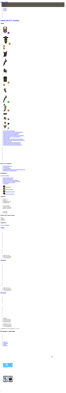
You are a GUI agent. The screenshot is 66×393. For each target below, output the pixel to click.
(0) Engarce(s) (6, 167)
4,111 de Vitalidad (7, 168)
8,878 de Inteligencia (7, 166)
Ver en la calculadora (5, 175)
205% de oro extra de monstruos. (10, 170)
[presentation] (5, 4)
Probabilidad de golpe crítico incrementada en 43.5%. (14, 169)
